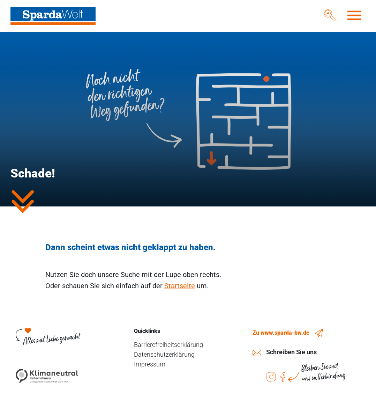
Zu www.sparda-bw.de (281, 332)
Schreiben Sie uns (291, 352)
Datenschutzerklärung (164, 354)
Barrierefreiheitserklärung (168, 344)
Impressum (149, 364)
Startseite (179, 286)
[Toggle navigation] (354, 15)
